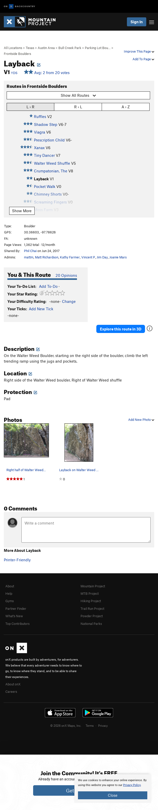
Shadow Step (45, 124)
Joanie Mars (118, 257)
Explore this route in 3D (120, 329)
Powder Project (92, 616)
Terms (90, 725)
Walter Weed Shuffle (52, 163)
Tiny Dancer (44, 155)
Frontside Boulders (17, 54)
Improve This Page (139, 51)
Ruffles (40, 116)
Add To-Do (48, 286)
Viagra (39, 132)
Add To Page (143, 59)
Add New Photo (141, 420)
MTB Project (90, 593)
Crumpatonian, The (50, 171)
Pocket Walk (44, 186)
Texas (30, 48)
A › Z (126, 106)
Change (69, 301)
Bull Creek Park (69, 48)
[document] (112, 788)
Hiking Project (91, 601)
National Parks (91, 624)
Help (8, 593)
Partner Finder (15, 608)
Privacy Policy (132, 785)
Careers (11, 691)
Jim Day (102, 257)
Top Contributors (17, 624)
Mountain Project (93, 586)
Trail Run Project (92, 608)
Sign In (136, 21)
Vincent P (88, 257)
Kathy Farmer (70, 257)
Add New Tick (41, 308)
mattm (28, 257)
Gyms (9, 601)
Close (112, 795)
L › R (30, 106)
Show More (22, 210)
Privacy (103, 725)
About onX (13, 684)
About (9, 586)
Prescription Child (49, 140)
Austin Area (46, 48)
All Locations (13, 48)
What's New (14, 616)
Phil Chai (30, 251)
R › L (78, 106)
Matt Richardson (46, 257)
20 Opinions (66, 275)
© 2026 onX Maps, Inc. (65, 725)
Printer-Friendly (17, 559)
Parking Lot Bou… (98, 48)
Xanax (39, 147)
